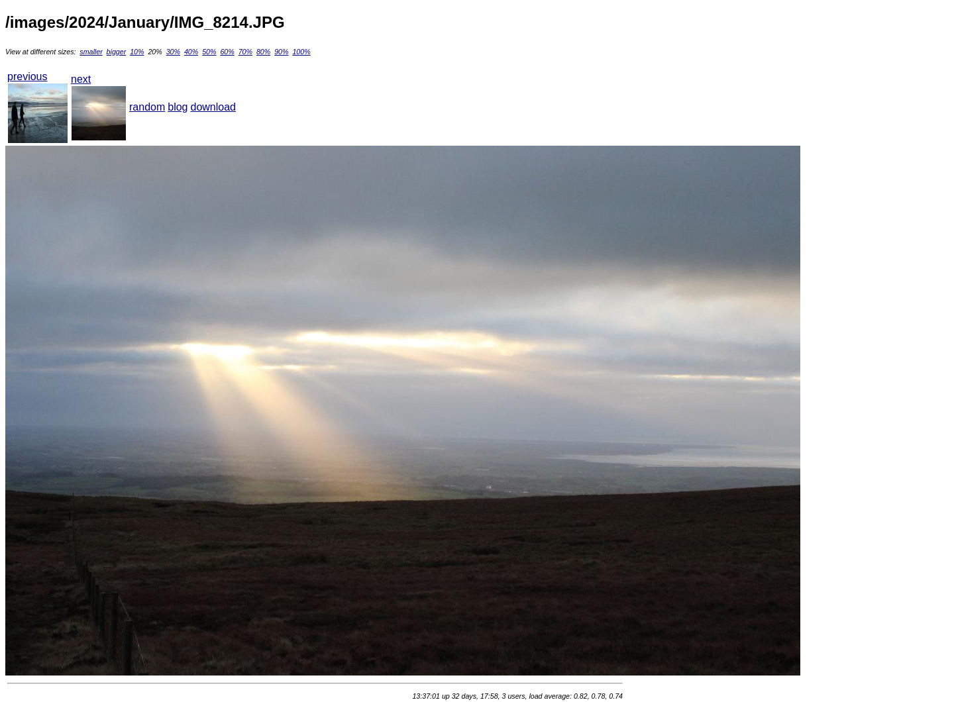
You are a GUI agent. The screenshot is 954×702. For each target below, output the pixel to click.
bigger (117, 52)
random (147, 107)
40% (191, 52)
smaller (91, 52)
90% (281, 52)
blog (177, 107)
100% (301, 52)
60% (227, 52)
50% (209, 52)
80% (263, 52)
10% (137, 52)
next (81, 79)
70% (245, 52)
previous (27, 76)
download (214, 107)
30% (173, 52)
